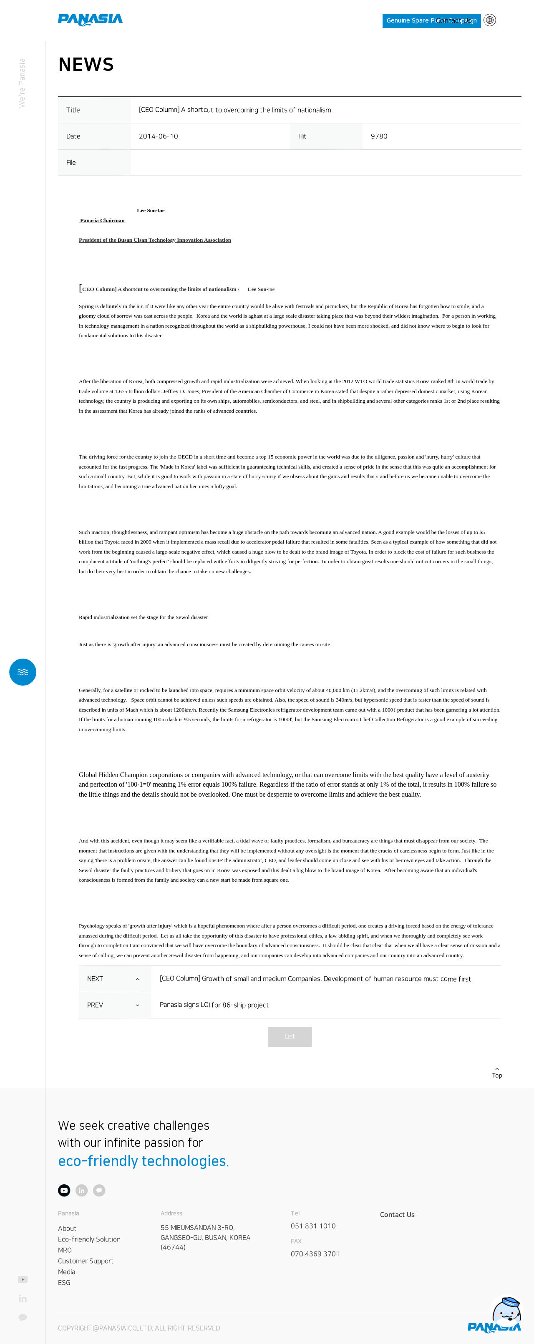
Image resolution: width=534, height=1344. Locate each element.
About (67, 1228)
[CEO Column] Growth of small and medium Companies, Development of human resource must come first (315, 979)
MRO (65, 1250)
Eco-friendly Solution (89, 1239)
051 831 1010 (313, 1225)
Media (66, 1271)
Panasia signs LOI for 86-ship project (214, 1004)
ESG (64, 1282)
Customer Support (86, 1260)
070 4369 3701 (315, 1253)
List (289, 1036)
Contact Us (454, 21)
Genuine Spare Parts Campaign (432, 20)
